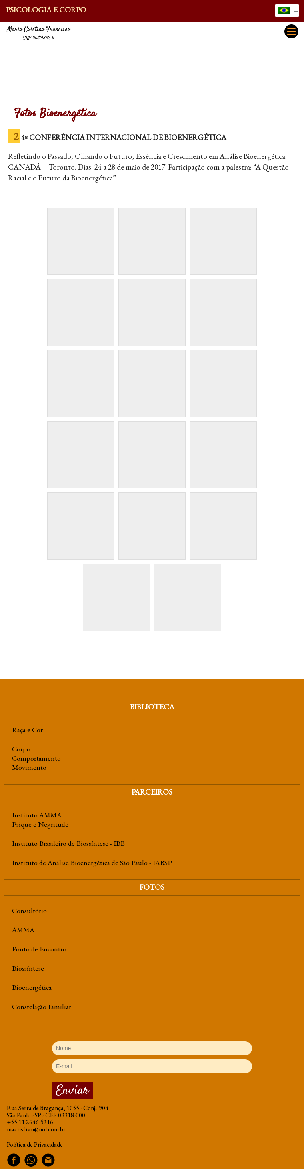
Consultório (29, 910)
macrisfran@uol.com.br (36, 1129)
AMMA (23, 929)
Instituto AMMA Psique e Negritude (40, 819)
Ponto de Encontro (39, 948)
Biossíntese (28, 968)
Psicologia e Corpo (46, 10)
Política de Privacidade (35, 1144)
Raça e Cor (27, 729)
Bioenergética (32, 987)
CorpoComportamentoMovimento (36, 758)
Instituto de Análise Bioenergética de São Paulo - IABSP (92, 862)
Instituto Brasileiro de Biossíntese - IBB (68, 843)
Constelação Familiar (41, 1006)
